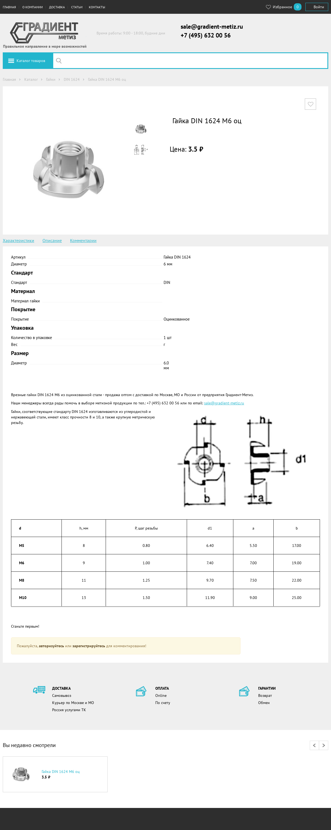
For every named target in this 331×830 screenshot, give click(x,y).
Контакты (97, 7)
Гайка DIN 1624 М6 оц (61, 771)
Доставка (57, 7)
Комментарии (83, 240)
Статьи (76, 7)
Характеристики (18, 240)
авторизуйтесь (51, 645)
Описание (52, 240)
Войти (319, 6)
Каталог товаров (31, 60)
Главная (9, 7)
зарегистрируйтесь (89, 645)
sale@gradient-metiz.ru (212, 26)
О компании (32, 7)
